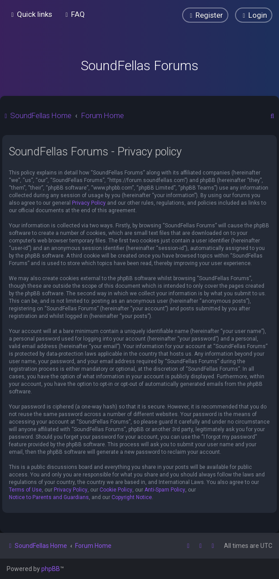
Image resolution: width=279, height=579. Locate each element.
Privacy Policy (89, 203)
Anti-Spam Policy (164, 490)
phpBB (50, 568)
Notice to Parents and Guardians (49, 497)
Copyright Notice (132, 497)
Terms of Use (25, 490)
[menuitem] (74, 14)
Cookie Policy (116, 490)
